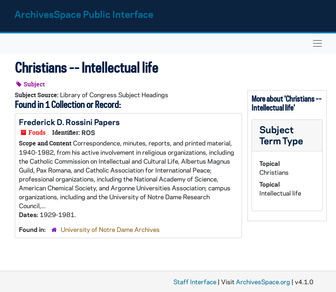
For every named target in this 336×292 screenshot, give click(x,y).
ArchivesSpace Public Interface (83, 14)
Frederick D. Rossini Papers (69, 122)
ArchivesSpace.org (263, 282)
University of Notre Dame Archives (110, 229)
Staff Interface (194, 282)
